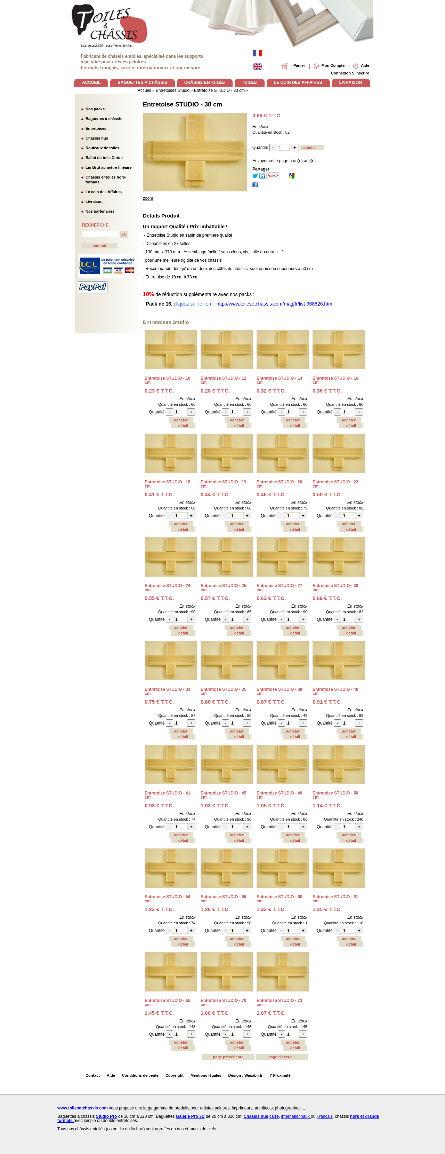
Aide (111, 1075)
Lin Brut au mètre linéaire (109, 167)
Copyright (174, 1075)
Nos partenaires (100, 211)
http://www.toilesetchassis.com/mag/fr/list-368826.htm (274, 304)
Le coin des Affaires (104, 192)
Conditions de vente (140, 1075)
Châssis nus (97, 138)
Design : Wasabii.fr (245, 1075)
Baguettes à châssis (104, 119)
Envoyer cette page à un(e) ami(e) (284, 160)
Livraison (94, 201)
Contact (93, 1075)
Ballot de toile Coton (104, 158)
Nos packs (95, 109)
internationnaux (296, 1116)
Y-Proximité (280, 1075)
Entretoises (96, 128)
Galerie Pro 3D (190, 1116)
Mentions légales (206, 1075)
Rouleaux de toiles (102, 148)
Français (325, 1116)
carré (274, 1116)
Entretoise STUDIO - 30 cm (182, 104)
